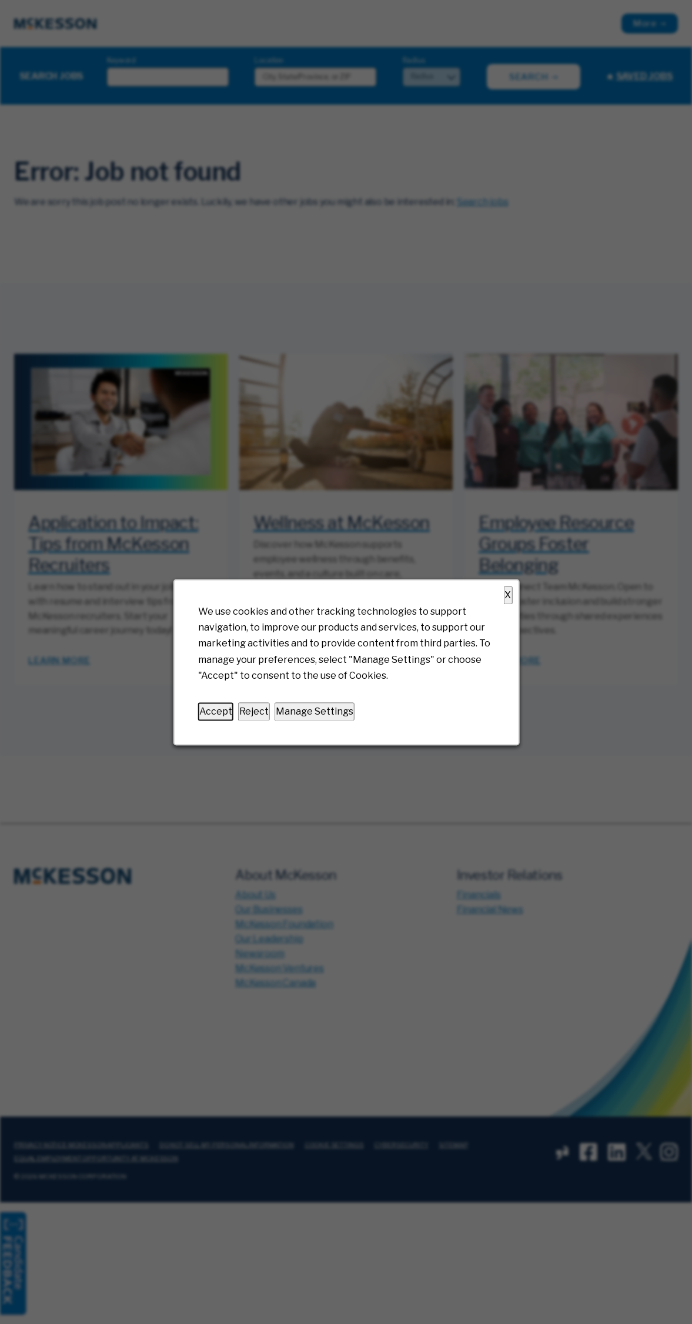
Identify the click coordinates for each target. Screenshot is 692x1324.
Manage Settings (314, 711)
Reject (253, 711)
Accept (215, 711)
